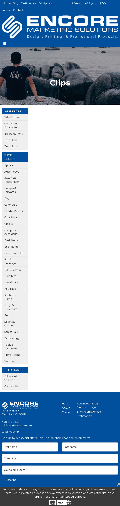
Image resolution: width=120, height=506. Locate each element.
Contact (18, 10)
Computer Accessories (11, 232)
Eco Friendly (12, 246)
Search (76, 3)
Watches (9, 361)
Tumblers (10, 146)
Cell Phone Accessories (11, 125)
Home (7, 3)
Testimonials (28, 3)
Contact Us (11, 386)
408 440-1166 (10, 421)
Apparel (9, 165)
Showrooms (82, 411)
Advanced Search (10, 378)
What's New (11, 117)
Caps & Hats (11, 217)
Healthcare (11, 282)
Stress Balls (11, 331)
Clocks (8, 223)
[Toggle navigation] (5, 43)
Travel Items (12, 354)
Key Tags (10, 288)
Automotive (11, 171)
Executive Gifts (13, 253)
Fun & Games (12, 269)
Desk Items (11, 240)
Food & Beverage (10, 261)
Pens (7, 315)
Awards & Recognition (12, 180)
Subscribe (10, 479)
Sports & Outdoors (10, 323)
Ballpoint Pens (13, 133)
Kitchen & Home (10, 297)
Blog (16, 3)
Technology (11, 338)
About (7, 10)
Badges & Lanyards (10, 190)
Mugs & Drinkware (11, 307)
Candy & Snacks (14, 211)
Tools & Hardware (10, 346)
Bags (7, 198)
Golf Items (10, 276)
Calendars (10, 204)
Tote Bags (10, 140)
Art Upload (45, 3)
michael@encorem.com (17, 425)
